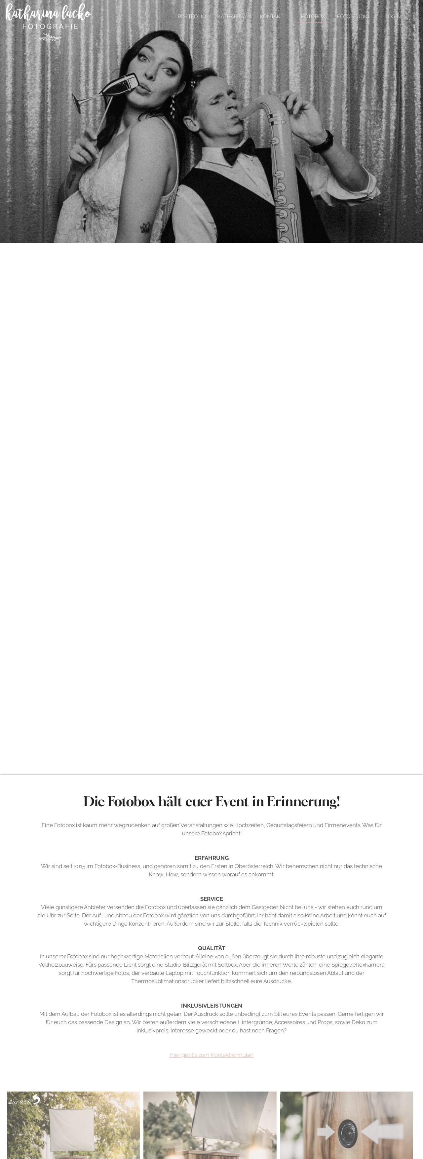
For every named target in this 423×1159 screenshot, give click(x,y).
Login (393, 17)
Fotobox (313, 17)
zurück (24, 1098)
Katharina (232, 17)
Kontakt (272, 17)
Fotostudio (353, 17)
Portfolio (192, 17)
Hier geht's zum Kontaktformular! (211, 1055)
